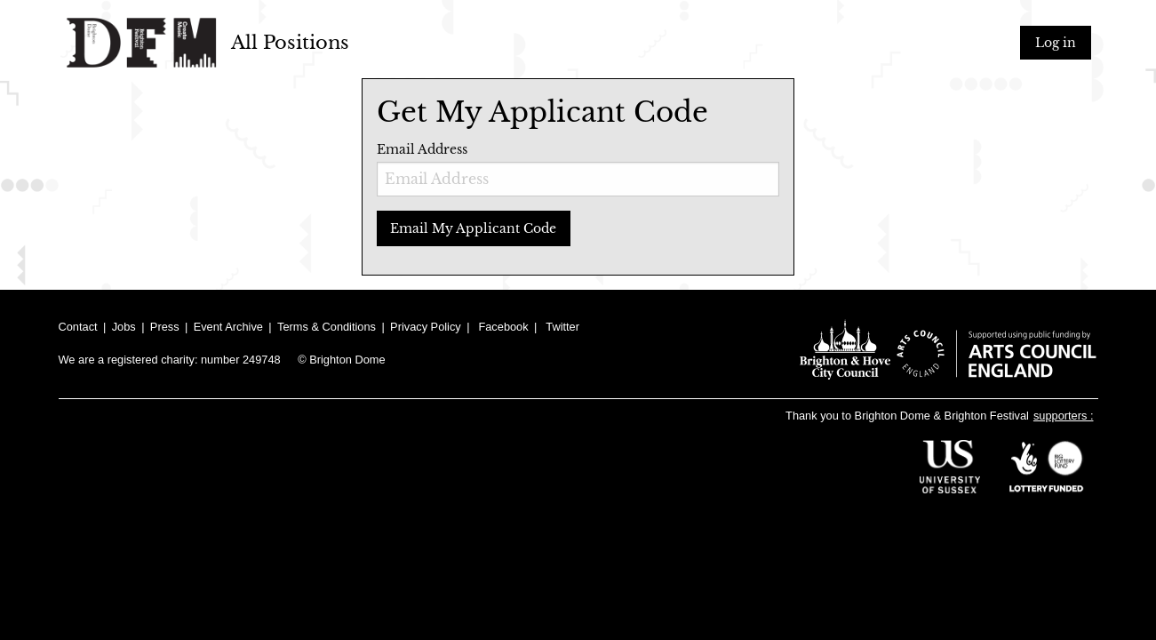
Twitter (562, 326)
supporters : (1063, 415)
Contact (78, 326)
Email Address (578, 168)
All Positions (290, 42)
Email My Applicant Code (473, 228)
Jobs (124, 326)
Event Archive (228, 326)
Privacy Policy (425, 326)
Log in (1055, 43)
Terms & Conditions (326, 326)
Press (164, 326)
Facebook (503, 326)
